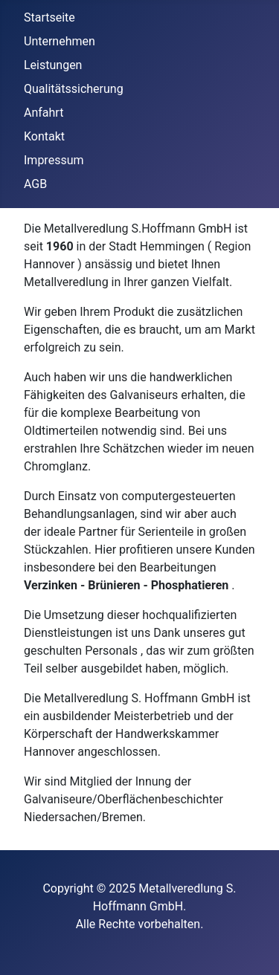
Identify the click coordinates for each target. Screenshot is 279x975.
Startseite (49, 17)
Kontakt (44, 136)
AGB (35, 184)
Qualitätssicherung (74, 89)
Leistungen (53, 65)
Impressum (54, 160)
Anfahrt (43, 113)
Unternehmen (59, 41)
